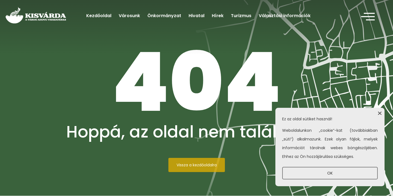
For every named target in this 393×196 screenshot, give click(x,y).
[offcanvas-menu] (368, 17)
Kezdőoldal (98, 16)
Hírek (218, 16)
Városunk (129, 16)
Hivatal (196, 16)
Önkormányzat (164, 16)
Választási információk (285, 16)
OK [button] (330, 173)
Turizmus (241, 16)
